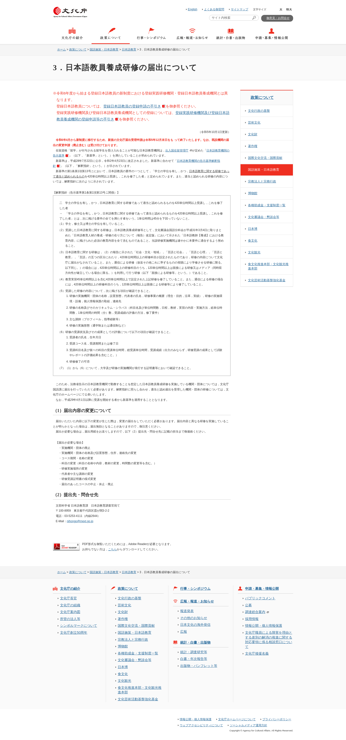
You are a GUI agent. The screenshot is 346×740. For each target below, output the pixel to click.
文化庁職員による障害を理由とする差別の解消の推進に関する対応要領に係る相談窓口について (268, 639)
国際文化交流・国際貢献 (265, 158)
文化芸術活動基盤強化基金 (266, 280)
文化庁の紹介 (70, 588)
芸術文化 (254, 122)
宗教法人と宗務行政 (262, 181)
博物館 (252, 193)
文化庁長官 (68, 598)
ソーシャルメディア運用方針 (248, 725)
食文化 (252, 240)
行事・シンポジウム (195, 588)
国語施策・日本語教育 (104, 49)
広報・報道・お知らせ (197, 601)
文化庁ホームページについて (237, 719)
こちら (112, 549)
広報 (183, 631)
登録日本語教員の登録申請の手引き (132, 106)
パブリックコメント (260, 598)
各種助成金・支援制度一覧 (266, 205)
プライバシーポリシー (276, 719)
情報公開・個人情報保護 (263, 625)
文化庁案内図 (70, 612)
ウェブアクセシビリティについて (201, 725)
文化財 (252, 134)
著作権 (252, 146)
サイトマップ (239, 9)
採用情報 (252, 619)
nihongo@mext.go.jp (80, 521)
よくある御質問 (214, 9)
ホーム (61, 49)
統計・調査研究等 (193, 652)
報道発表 (187, 611)
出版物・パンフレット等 (198, 666)
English (192, 9)
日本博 (252, 229)
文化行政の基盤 (259, 111)
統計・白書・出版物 (195, 642)
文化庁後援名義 (257, 653)
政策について (77, 49)
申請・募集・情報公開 (262, 588)
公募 (248, 605)
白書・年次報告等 (193, 659)
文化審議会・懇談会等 (263, 217)
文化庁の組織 (70, 605)
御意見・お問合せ (278, 18)
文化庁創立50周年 (73, 632)
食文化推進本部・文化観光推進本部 (268, 266)
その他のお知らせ (193, 618)
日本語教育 (129, 49)
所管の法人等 (70, 619)
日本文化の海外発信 (195, 625)
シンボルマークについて (78, 625)
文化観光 (254, 252)
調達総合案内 (255, 612)
